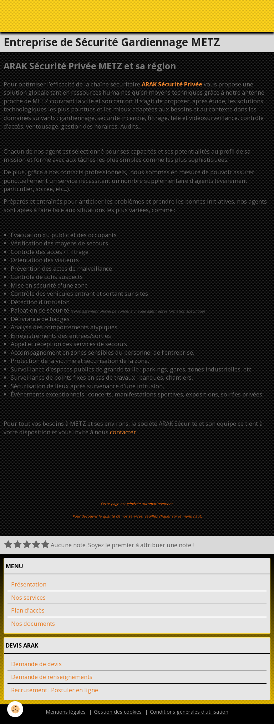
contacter (123, 432)
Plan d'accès (28, 610)
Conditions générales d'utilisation (189, 711)
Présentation (28, 584)
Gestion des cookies (118, 711)
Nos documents (33, 624)
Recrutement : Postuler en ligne (54, 690)
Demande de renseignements (51, 677)
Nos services (28, 598)
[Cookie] (15, 709)
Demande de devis (36, 664)
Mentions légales (66, 711)
